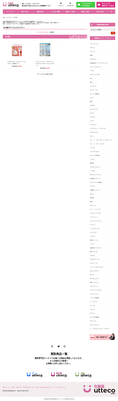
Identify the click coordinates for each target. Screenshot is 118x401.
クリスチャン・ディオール (98, 128)
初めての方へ (25, 11)
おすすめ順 (39, 32)
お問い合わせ (100, 11)
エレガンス (93, 86)
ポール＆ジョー (94, 278)
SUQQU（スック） (95, 178)
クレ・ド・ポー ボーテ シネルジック (101, 140)
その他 (15, 17)
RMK (91, 55)
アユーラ (92, 51)
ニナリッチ (93, 232)
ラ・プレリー (94, 301)
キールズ (92, 117)
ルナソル (92, 313)
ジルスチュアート (95, 167)
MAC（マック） (94, 282)
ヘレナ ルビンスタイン (97, 267)
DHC (91, 201)
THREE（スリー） (95, 190)
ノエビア (92, 236)
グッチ (92, 120)
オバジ (92, 97)
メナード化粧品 (94, 298)
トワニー (92, 224)
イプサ (92, 70)
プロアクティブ (94, 259)
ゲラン (92, 136)
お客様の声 (70, 5)
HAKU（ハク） (94, 240)
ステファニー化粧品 (96, 182)
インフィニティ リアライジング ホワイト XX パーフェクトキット (45, 63)
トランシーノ (94, 217)
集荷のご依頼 (85, 11)
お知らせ (61, 5)
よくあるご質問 (55, 11)
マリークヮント (94, 294)
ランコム (92, 305)
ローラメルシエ (94, 325)
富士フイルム (94, 251)
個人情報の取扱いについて (48, 387)
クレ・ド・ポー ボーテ (97, 144)
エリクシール (94, 90)
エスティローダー (95, 74)
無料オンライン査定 (9, 387)
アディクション (94, 44)
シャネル (92, 171)
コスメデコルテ (94, 151)
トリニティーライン (96, 221)
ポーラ (92, 274)
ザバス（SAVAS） (95, 155)
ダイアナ (92, 186)
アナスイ (92, 47)
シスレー (92, 159)
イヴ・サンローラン (96, 67)
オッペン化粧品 (94, 94)
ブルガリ (92, 255)
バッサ (92, 244)
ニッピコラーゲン (95, 228)
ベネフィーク (94, 263)
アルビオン (93, 59)
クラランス (93, 124)
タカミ (92, 194)
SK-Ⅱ (91, 82)
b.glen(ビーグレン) (95, 248)
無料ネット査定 (70, 11)
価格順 (46, 32)
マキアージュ (94, 286)
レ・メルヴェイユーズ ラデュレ (100, 328)
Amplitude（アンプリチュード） (99, 63)
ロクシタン (93, 321)
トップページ (10, 11)
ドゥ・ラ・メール (95, 209)
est (91, 78)
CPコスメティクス (95, 174)
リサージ (92, 309)
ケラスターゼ (94, 132)
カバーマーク (94, 109)
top (4, 17)
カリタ (92, 113)
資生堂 (92, 163)
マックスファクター (96, 290)
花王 (91, 101)
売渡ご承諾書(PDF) (101, 337)
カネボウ (92, 105)
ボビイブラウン (94, 271)
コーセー (9, 17)
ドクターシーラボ (95, 213)
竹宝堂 (92, 197)
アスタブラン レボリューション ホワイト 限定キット (16, 62)
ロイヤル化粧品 (94, 317)
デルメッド (93, 205)
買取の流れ (40, 11)
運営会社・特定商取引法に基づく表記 (27, 387)
